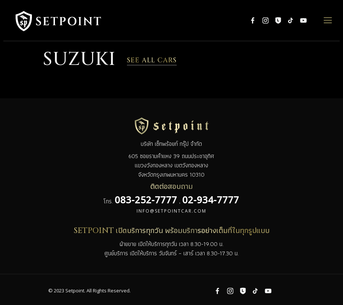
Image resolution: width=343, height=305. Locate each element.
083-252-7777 (146, 199)
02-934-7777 (210, 199)
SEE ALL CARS (152, 60)
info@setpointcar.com (171, 211)
